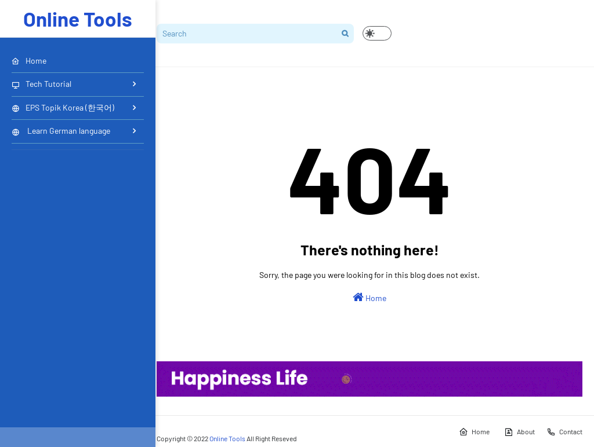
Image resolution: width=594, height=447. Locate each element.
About (519, 432)
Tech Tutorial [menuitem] (41, 84)
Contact (564, 432)
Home (369, 297)
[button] (377, 33)
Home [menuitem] (29, 60)
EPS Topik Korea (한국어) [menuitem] (63, 107)
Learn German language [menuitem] (61, 130)
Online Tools (77, 18)
